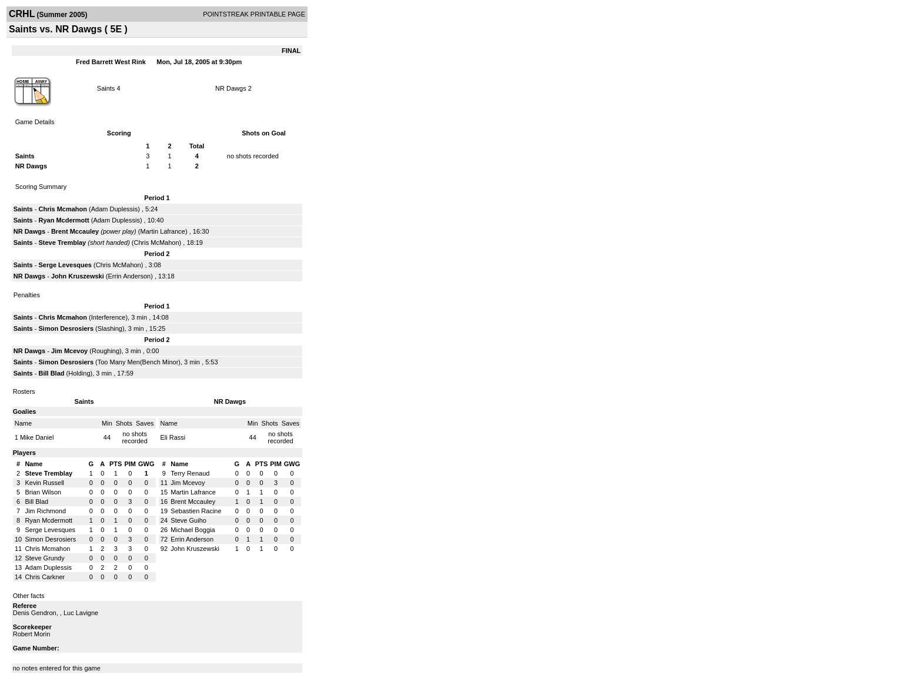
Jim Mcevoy (69, 350)
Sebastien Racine (196, 510)
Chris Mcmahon (62, 208)
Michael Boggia (193, 529)
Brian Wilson (43, 492)
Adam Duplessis (114, 208)
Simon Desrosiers (65, 328)
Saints (106, 88)
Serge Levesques (65, 264)
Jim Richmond (45, 510)
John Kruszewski (77, 276)
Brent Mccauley (75, 231)
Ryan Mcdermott (63, 220)
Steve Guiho (188, 520)
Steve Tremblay (62, 242)
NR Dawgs (230, 88)
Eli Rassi (173, 437)
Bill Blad (51, 373)
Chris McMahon (156, 242)
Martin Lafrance (163, 231)
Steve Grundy (44, 558)
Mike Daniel (37, 437)
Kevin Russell (44, 482)
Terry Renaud (190, 473)
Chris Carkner (45, 576)
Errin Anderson (129, 276)
